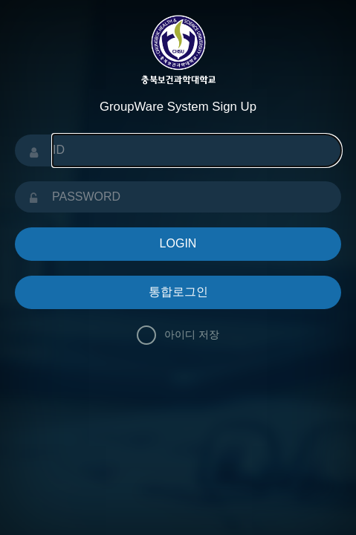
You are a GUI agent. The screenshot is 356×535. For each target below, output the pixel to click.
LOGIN (178, 243)
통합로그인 (178, 291)
